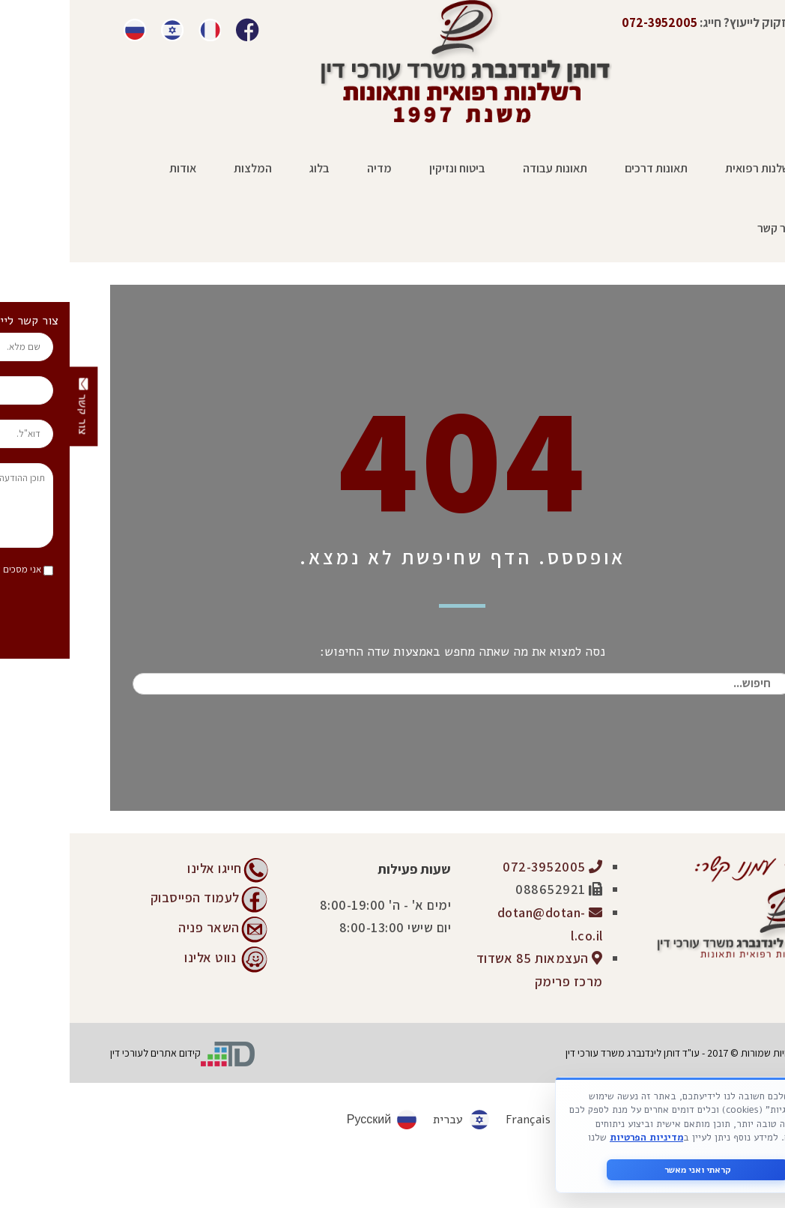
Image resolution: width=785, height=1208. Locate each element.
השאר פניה (139, 926)
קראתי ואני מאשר (628, 1170)
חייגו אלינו (145, 868)
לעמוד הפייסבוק (125, 896)
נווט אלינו (140, 956)
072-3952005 (483, 866)
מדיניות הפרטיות (576, 1137)
